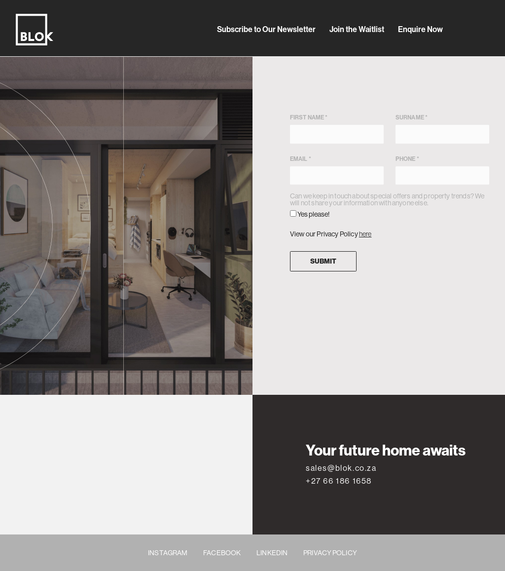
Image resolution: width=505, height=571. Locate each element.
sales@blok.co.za (341, 468)
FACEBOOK (222, 552)
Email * (337, 170)
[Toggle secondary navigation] (485, 29)
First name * (337, 129)
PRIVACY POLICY (330, 552)
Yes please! (309, 214)
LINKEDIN (272, 552)
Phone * (442, 170)
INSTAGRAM (167, 552)
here (365, 233)
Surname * (442, 129)
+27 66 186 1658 (339, 481)
